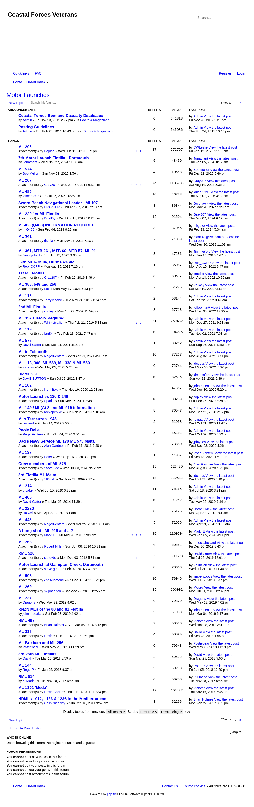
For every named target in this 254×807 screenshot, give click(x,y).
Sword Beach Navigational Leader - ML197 (58, 203)
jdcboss (28, 367)
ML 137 (25, 452)
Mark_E (50, 535)
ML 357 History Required (41, 318)
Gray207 (50, 185)
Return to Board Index (25, 728)
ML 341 (25, 236)
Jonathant (30, 162)
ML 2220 (26, 508)
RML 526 (26, 553)
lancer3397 (31, 196)
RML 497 (26, 620)
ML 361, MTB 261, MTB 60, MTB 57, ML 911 (58, 251)
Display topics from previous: (95, 711)
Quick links (21, 73)
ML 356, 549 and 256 (37, 284)
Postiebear (30, 647)
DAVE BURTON (34, 378)
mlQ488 (28, 229)
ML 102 (25, 385)
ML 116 (25, 295)
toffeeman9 (202, 307)
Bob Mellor (30, 173)
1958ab (49, 479)
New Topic (16, 103)
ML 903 (25, 576)
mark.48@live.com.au (209, 237)
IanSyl (48, 333)
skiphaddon (52, 591)
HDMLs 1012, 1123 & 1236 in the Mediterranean (62, 699)
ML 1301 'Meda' (32, 687)
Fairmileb (200, 565)
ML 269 (25, 587)
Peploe (49, 151)
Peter (48, 457)
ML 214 (25, 486)
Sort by (142, 711)
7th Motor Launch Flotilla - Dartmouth (53, 158)
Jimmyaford (31, 255)
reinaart (28, 423)
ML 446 (25, 520)
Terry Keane (53, 300)
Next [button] (245, 103)
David (48, 636)
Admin (27, 120)
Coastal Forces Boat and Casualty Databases (60, 115)
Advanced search (242, 17)
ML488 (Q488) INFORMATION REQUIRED (56, 225)
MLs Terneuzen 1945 (37, 419)
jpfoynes (200, 442)
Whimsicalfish (54, 322)
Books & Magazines (94, 120)
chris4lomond (54, 580)
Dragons (29, 602)
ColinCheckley (54, 703)
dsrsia (48, 241)
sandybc (50, 557)
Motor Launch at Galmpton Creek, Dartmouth (60, 564)
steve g (49, 569)
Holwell (28, 513)
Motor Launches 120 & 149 (43, 396)
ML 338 (25, 631)
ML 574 (25, 169)
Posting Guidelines (36, 127)
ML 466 (25, 497)
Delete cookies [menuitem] (194, 786)
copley (49, 311)
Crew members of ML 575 (42, 464)
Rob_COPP (31, 266)
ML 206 (25, 147)
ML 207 (25, 180)
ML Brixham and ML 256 (41, 643)
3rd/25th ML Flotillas (37, 654)
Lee (47, 289)
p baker (28, 490)
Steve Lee (51, 468)
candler (199, 274)
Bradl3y (49, 218)
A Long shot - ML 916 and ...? (45, 531)
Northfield (51, 389)
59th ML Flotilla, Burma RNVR (46, 262)
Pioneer (199, 621)
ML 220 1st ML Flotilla (38, 214)
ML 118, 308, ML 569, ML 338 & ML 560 (54, 363)
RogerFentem (54, 356)
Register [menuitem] (225, 73)
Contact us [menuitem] (170, 786)
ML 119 (25, 329)
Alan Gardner (54, 445)
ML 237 (25, 598)
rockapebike (53, 412)
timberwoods (203, 576)
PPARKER (52, 207)
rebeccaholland (205, 542)
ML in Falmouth (32, 351)
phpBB (111, 794)
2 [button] (240, 103)
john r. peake (203, 386)
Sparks (49, 401)
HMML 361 (28, 374)
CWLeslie (201, 147)
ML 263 (25, 542)
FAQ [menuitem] (38, 73)
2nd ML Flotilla (32, 307)
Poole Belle (29, 430)
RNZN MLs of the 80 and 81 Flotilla (50, 609)
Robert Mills (52, 546)
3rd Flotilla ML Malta (37, 475)
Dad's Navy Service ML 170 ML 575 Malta (56, 441)
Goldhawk (201, 203)
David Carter (32, 345)
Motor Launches (28, 95)
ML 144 (25, 665)
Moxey (198, 587)
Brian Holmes (54, 625)
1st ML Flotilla (31, 273)
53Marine (30, 681)
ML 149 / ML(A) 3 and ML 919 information (56, 407)
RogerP (28, 670)
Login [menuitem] (241, 73)
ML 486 (25, 191)
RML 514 (26, 676)
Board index (35, 82)
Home (17, 82)
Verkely (199, 285)
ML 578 (25, 340)
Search (235, 17)
